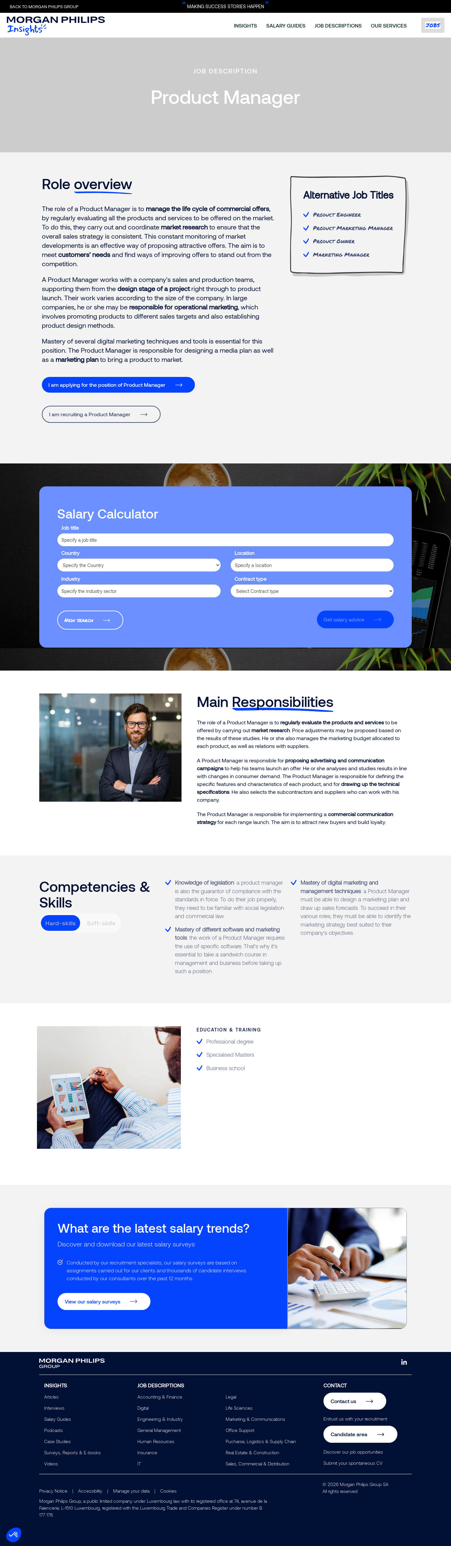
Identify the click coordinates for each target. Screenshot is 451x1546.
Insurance (147, 1452)
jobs (433, 25)
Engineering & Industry (160, 1419)
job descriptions (338, 25)
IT (139, 1463)
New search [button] (78, 620)
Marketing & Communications (255, 1419)
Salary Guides (57, 1419)
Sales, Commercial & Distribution (257, 1463)
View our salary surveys (92, 1301)
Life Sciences (239, 1408)
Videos (51, 1463)
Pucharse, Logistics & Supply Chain (261, 1441)
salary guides (285, 25)
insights (245, 25)
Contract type (250, 579)
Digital (142, 1408)
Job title (70, 527)
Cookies (168, 1491)
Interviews (54, 1408)
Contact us (343, 1401)
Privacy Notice (53, 1491)
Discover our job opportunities (353, 1452)
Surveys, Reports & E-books (72, 1452)
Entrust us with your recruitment (355, 1418)
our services (389, 25)
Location (244, 553)
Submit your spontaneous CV (353, 1463)
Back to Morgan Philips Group (44, 6)
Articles (51, 1396)
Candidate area (349, 1434)
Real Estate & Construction (252, 1452)
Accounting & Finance (159, 1396)
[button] (14, 1535)
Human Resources (155, 1441)
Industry (70, 579)
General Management (159, 1430)
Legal (231, 1396)
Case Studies (57, 1441)
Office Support (240, 1430)
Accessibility (90, 1491)
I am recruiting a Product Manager (89, 414)
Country (70, 553)
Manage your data (131, 1491)
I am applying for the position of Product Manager (106, 385)
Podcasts (53, 1430)
